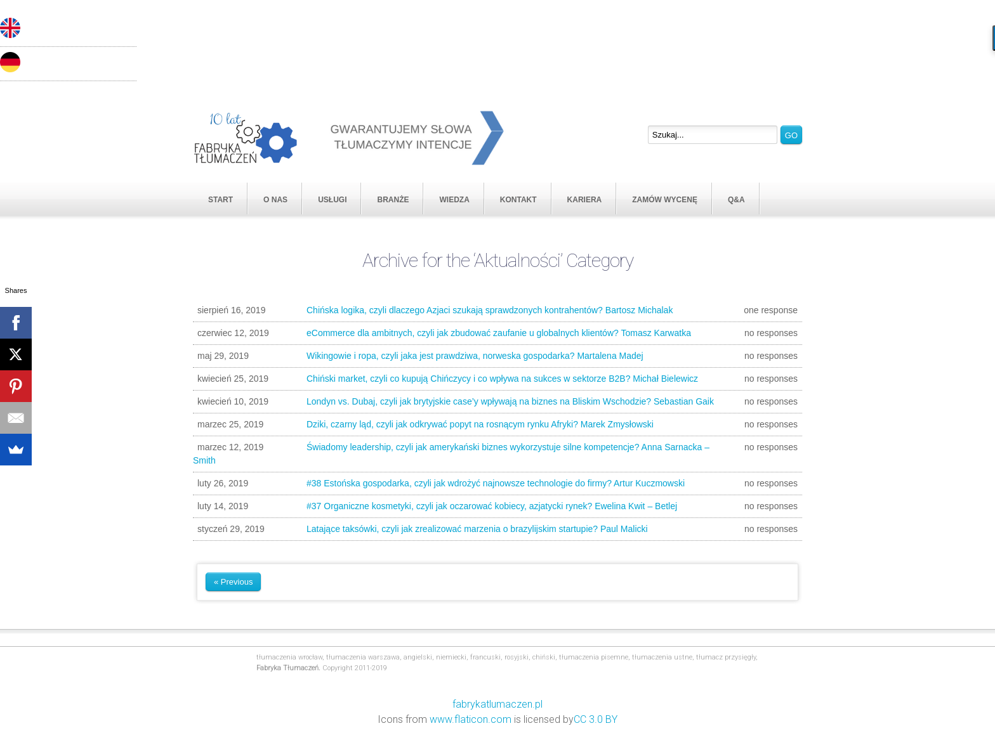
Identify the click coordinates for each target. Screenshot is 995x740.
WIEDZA (454, 200)
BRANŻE (393, 200)
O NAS (275, 200)
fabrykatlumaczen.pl (497, 704)
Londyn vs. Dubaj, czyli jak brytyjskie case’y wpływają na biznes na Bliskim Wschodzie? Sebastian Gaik (495, 401)
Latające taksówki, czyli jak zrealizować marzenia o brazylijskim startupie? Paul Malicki (495, 529)
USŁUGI (332, 200)
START (220, 200)
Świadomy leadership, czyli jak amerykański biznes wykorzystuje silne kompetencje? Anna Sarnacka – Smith (495, 453)
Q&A (736, 200)
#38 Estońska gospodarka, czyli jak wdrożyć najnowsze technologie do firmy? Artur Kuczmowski (495, 483)
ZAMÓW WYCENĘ (664, 200)
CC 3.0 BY (595, 719)
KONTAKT (518, 200)
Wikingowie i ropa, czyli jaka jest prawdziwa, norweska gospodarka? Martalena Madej (495, 356)
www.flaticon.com (470, 719)
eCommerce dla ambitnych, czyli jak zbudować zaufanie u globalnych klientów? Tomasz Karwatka (495, 333)
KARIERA (584, 200)
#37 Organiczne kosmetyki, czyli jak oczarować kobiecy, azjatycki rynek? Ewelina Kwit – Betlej (495, 506)
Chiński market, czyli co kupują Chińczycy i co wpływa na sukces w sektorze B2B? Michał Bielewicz (495, 379)
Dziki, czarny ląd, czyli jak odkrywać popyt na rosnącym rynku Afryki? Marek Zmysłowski (495, 424)
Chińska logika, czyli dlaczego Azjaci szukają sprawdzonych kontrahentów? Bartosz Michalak (495, 310)
